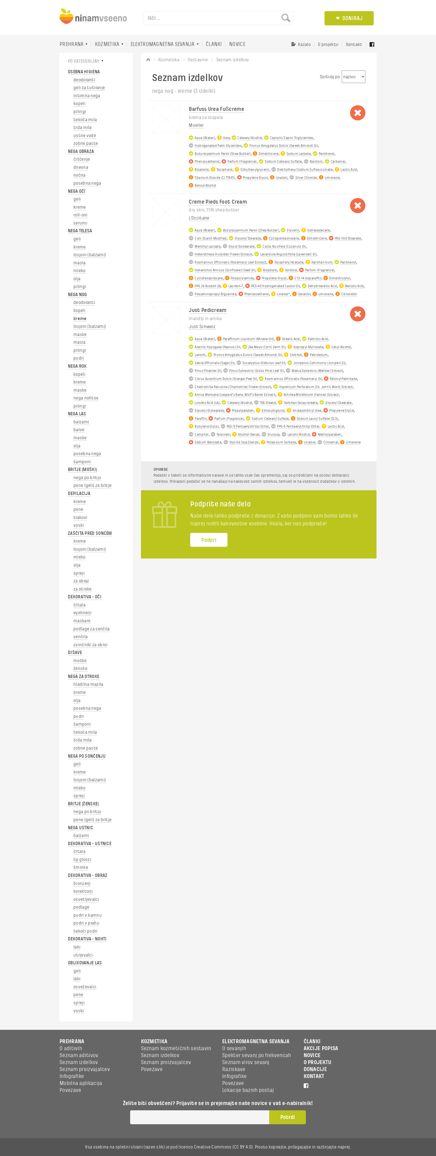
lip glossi (82, 859)
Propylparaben (243, 411)
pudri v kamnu (87, 915)
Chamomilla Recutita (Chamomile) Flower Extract (233, 387)
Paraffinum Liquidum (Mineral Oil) (248, 339)
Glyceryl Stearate (248, 238)
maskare (81, 620)
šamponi (82, 461)
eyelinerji (82, 612)
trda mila (82, 127)
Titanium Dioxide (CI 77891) (215, 178)
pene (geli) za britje (92, 485)
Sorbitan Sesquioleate (301, 403)
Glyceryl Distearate (209, 411)
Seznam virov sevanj (245, 1062)
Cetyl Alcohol (341, 347)
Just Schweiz (202, 326)
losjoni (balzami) (89, 254)
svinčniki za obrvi (90, 644)
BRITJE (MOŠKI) (82, 469)
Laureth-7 (236, 286)
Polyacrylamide (242, 278)
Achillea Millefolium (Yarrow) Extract (311, 395)
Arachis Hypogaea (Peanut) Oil (217, 347)
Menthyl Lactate (208, 246)
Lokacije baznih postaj (248, 1090)
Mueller (196, 125)
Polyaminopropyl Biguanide (215, 294)
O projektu (328, 44)
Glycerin (293, 230)
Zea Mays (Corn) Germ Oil (266, 347)
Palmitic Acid (318, 339)
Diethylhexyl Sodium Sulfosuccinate (305, 170)
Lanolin (200, 355)
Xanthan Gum (321, 262)
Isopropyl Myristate (308, 347)
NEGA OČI (76, 191)
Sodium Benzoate (208, 442)
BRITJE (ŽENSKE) (83, 803)
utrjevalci (83, 955)
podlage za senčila (91, 628)
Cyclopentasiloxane (284, 238)
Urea (226, 138)
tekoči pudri (85, 931)
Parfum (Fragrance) (242, 162)
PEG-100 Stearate (348, 238)
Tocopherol (225, 170)
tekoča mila (85, 119)
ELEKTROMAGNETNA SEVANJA (163, 44)
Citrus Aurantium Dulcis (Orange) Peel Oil (226, 379)
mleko (79, 270)
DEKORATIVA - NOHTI (87, 939)
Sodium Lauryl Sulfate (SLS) (317, 419)
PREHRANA (71, 44)
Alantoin (316, 162)
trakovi (80, 517)
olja (76, 278)
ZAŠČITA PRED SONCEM (90, 533)
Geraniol (304, 294)
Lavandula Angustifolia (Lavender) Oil (288, 254)
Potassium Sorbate (281, 442)
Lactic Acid (349, 170)
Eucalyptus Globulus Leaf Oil (263, 363)
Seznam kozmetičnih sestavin (176, 1048)
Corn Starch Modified (211, 238)
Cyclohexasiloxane (209, 278)
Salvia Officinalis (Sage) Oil (214, 363)
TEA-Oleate (268, 403)
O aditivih (71, 1048)
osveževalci (84, 986)
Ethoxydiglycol (273, 411)
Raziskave (234, 1069)
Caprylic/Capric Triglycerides (291, 138)
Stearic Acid (291, 339)
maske (80, 334)
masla (79, 262)
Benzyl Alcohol (205, 185)
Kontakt (354, 44)
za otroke (82, 589)
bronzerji (82, 883)
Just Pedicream (207, 310)
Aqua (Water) (205, 138)
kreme (79, 207)
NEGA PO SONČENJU (87, 756)
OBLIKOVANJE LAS (85, 962)
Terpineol (223, 434)
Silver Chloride (306, 178)
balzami (81, 422)
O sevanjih (234, 1048)
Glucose (273, 434)
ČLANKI (214, 44)
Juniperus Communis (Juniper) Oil (319, 363)
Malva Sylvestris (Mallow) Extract (317, 371)
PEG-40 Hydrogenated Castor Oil (275, 286)
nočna (79, 175)
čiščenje (81, 159)
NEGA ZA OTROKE (83, 676)
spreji (79, 573)
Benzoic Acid (354, 286)
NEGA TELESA (80, 230)
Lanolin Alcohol (299, 434)
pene (78, 509)
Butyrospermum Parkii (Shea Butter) (223, 154)
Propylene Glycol (255, 178)
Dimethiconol (339, 278)
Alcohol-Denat (248, 434)
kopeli (79, 103)
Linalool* (283, 294)
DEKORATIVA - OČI (84, 596)
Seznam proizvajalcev (85, 1069)
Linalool (281, 178)
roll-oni (80, 215)
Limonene (332, 178)
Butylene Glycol (207, 426)
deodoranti (84, 79)
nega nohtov (85, 398)
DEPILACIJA (79, 493)
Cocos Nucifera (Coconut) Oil (284, 246)
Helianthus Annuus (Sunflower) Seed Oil (225, 270)
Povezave (70, 1090)
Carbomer (338, 162)
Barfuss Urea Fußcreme (216, 109)
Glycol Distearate (242, 246)
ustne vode (84, 135)
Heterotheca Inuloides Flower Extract (223, 254)
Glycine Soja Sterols (244, 442)
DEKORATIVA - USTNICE (90, 843)
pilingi (79, 111)
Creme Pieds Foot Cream (218, 202)
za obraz (81, 581)
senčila (80, 636)
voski (78, 525)
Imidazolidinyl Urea (307, 411)
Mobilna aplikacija (81, 1083)
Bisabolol (202, 170)
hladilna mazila (88, 684)
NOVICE (237, 44)
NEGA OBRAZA (81, 151)
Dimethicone (268, 154)
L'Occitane (199, 218)
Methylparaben (329, 434)
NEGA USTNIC (80, 827)
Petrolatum (319, 355)
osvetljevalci (86, 899)
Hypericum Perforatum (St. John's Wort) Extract (316, 387)
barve (79, 429)
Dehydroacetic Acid (322, 286)
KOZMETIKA (107, 44)
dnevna (80, 167)
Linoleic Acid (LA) (207, 403)
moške (80, 660)
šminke (80, 867)
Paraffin (200, 419)
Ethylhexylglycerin (255, 170)
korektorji (83, 891)
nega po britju (87, 477)
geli (77, 199)
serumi (80, 223)
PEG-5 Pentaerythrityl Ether (248, 426)
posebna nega (87, 183)
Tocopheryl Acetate (288, 262)
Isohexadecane (318, 230)
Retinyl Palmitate (343, 379)
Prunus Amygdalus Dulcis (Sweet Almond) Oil (283, 146)
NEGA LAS (77, 413)
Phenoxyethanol (207, 162)
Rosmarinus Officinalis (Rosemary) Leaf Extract (230, 262)
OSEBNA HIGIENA (84, 71)
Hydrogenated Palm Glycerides (218, 146)
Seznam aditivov (79, 1055)
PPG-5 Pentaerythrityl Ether (298, 426)
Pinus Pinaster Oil (208, 371)
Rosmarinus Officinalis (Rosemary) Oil (293, 379)
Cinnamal (330, 442)
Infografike (72, 1076)
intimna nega (86, 95)
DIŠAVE (75, 652)
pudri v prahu (86, 923)
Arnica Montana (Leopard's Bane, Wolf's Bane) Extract (235, 395)
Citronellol (349, 294)
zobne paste (85, 143)
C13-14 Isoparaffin (307, 278)
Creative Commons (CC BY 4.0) (223, 1147)
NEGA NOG (77, 294)
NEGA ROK (77, 366)
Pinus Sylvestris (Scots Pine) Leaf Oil (256, 371)
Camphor (202, 434)
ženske (80, 668)
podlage (81, 907)
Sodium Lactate (298, 154)
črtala (79, 605)
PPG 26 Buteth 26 (208, 286)
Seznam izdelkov (79, 1062)
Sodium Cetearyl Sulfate (283, 162)
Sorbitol (291, 270)
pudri (78, 358)
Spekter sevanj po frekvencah (256, 1055)
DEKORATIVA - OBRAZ (87, 875)
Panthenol (327, 154)
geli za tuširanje (89, 87)
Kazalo (304, 44)
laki (76, 947)
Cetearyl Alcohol (249, 138)
